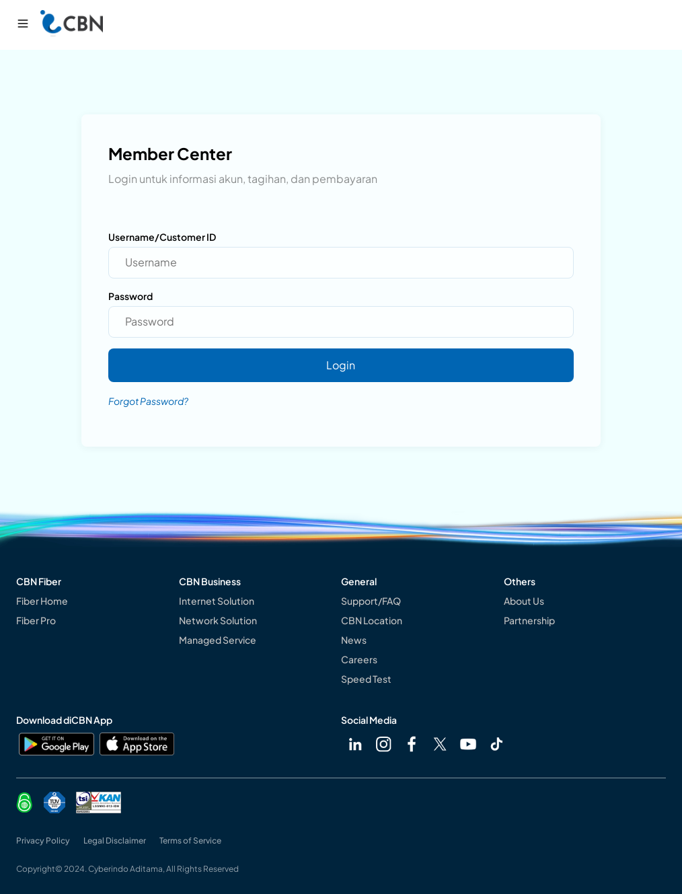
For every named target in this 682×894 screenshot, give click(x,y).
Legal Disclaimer (114, 840)
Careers (359, 659)
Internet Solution (216, 601)
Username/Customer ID (162, 237)
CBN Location (371, 620)
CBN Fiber (38, 581)
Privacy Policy (43, 840)
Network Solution (218, 620)
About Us (524, 601)
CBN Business (210, 581)
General (359, 581)
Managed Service (217, 640)
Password (130, 296)
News (354, 640)
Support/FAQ (371, 601)
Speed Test (366, 679)
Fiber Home (42, 601)
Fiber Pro (36, 620)
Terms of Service (190, 840)
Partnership (529, 620)
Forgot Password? (148, 401)
